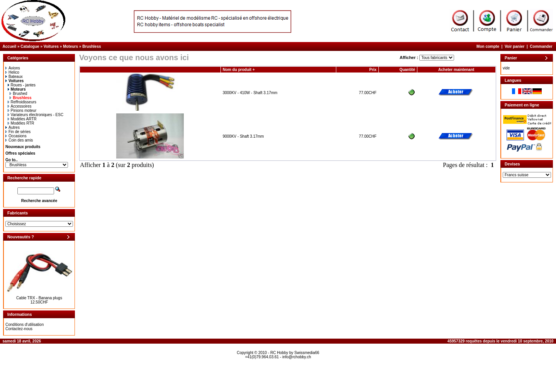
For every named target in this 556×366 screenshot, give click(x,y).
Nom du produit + (239, 69)
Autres (12, 127)
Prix (372, 69)
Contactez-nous (18, 329)
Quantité (407, 69)
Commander (541, 46)
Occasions (16, 136)
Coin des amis (19, 140)
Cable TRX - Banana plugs (39, 298)
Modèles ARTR (22, 119)
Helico (12, 72)
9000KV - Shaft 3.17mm (243, 136)
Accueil (10, 46)
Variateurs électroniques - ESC (36, 115)
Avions (12, 68)
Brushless (91, 46)
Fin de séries (18, 132)
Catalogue (29, 46)
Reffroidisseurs (22, 102)
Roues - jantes (22, 85)
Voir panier (515, 46)
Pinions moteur (22, 110)
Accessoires (20, 106)
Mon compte (487, 46)
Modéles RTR (21, 123)
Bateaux (14, 76)
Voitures (51, 46)
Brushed (18, 93)
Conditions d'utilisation (24, 324)
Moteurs (70, 46)
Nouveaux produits (23, 147)
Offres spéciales (20, 153)
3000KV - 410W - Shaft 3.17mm (250, 93)
